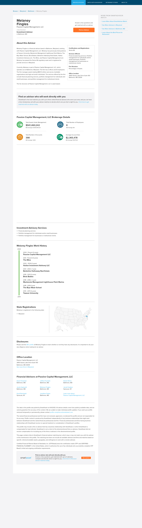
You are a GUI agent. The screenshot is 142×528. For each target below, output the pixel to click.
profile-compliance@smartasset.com (61, 412)
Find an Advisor (84, 30)
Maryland (23, 11)
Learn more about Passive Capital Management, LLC (74, 394)
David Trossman (22, 381)
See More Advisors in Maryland (112, 25)
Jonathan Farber (45, 393)
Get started (86, 458)
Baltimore (31, 11)
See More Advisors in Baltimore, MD (113, 29)
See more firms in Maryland (25, 367)
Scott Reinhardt (21, 393)
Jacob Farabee (68, 387)
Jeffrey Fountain (45, 381)
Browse (15, 11)
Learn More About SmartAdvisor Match (114, 21)
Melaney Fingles (45, 387)
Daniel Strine (67, 381)
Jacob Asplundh (22, 387)
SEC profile (30, 345)
